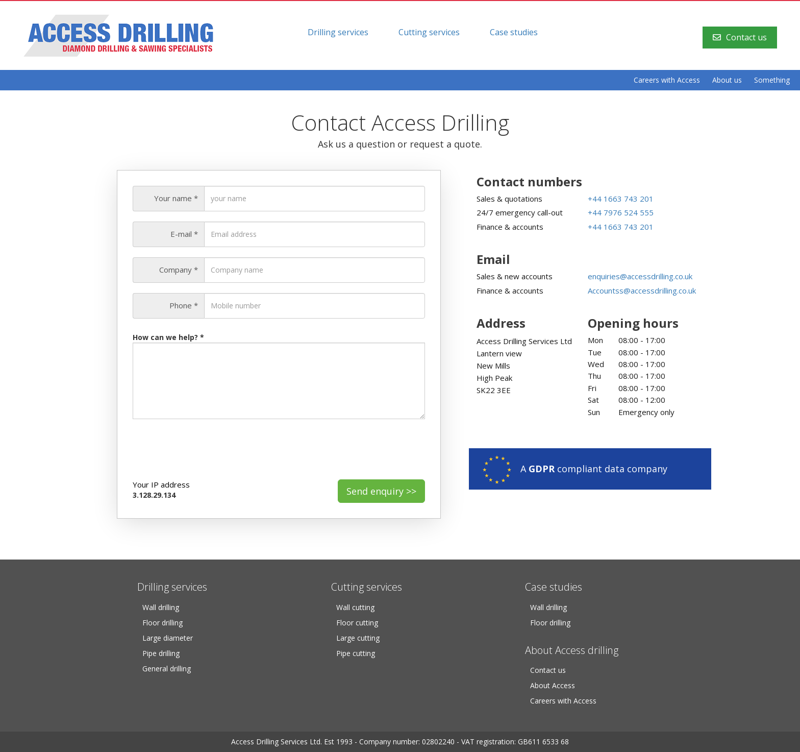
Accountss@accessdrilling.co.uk (642, 290)
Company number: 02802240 (407, 741)
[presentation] (210, 449)
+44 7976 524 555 (621, 212)
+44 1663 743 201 (621, 198)
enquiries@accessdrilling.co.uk (640, 276)
